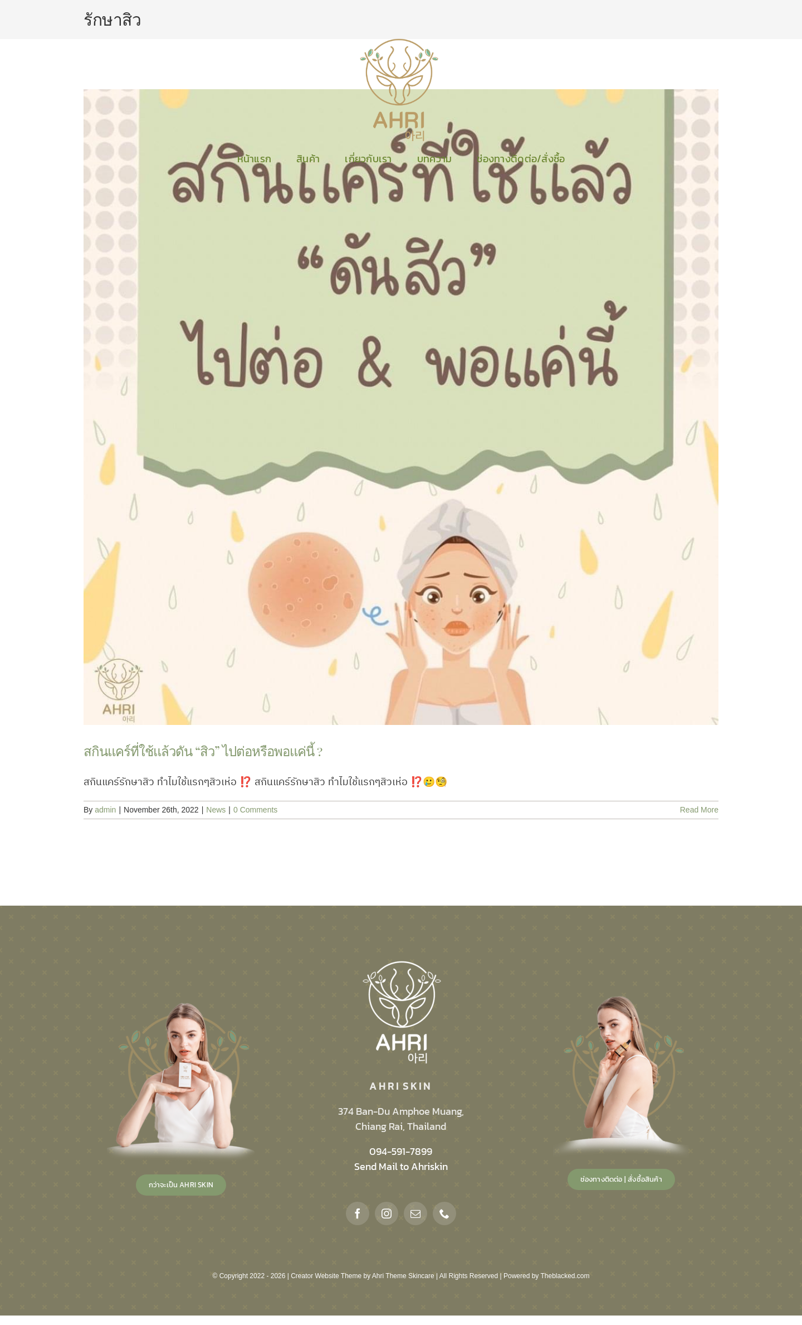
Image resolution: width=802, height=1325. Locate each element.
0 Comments (255, 809)
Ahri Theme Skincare (403, 1276)
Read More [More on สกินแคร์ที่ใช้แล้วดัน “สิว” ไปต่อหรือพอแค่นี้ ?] (699, 809)
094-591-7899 (400, 1151)
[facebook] (357, 1213)
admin (105, 809)
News (216, 809)
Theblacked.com (564, 1276)
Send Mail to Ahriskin (401, 1166)
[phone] (444, 1213)
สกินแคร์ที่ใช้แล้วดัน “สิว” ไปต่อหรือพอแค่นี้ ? (203, 751)
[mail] (415, 1213)
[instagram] (386, 1213)
